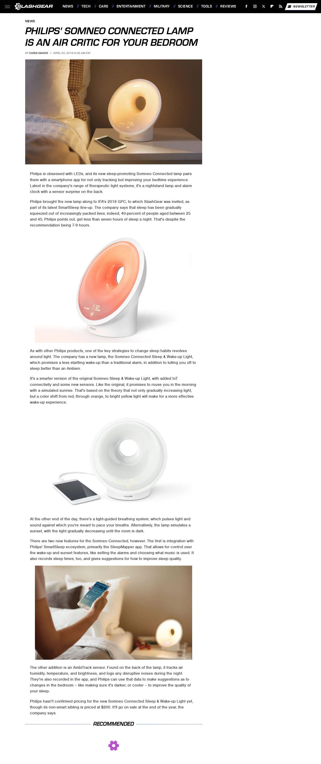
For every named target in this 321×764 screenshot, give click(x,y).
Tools (206, 6)
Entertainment (131, 6)
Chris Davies (38, 53)
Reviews (228, 6)
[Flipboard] (272, 6)
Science (185, 6)
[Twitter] (263, 6)
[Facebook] (246, 6)
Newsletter (301, 7)
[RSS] (280, 6)
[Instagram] (255, 6)
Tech (86, 6)
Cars (103, 6)
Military (162, 6)
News (68, 6)
